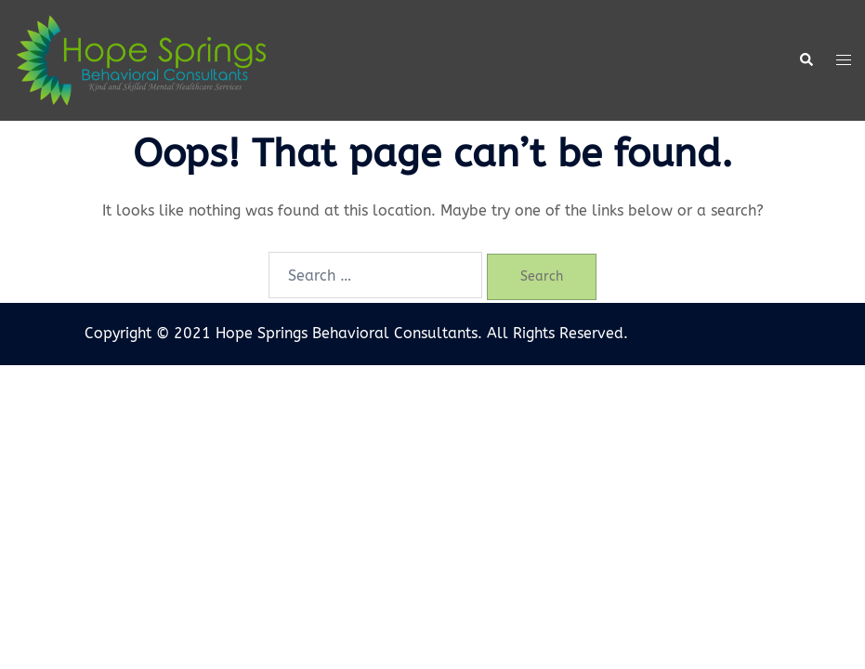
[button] (805, 60)
